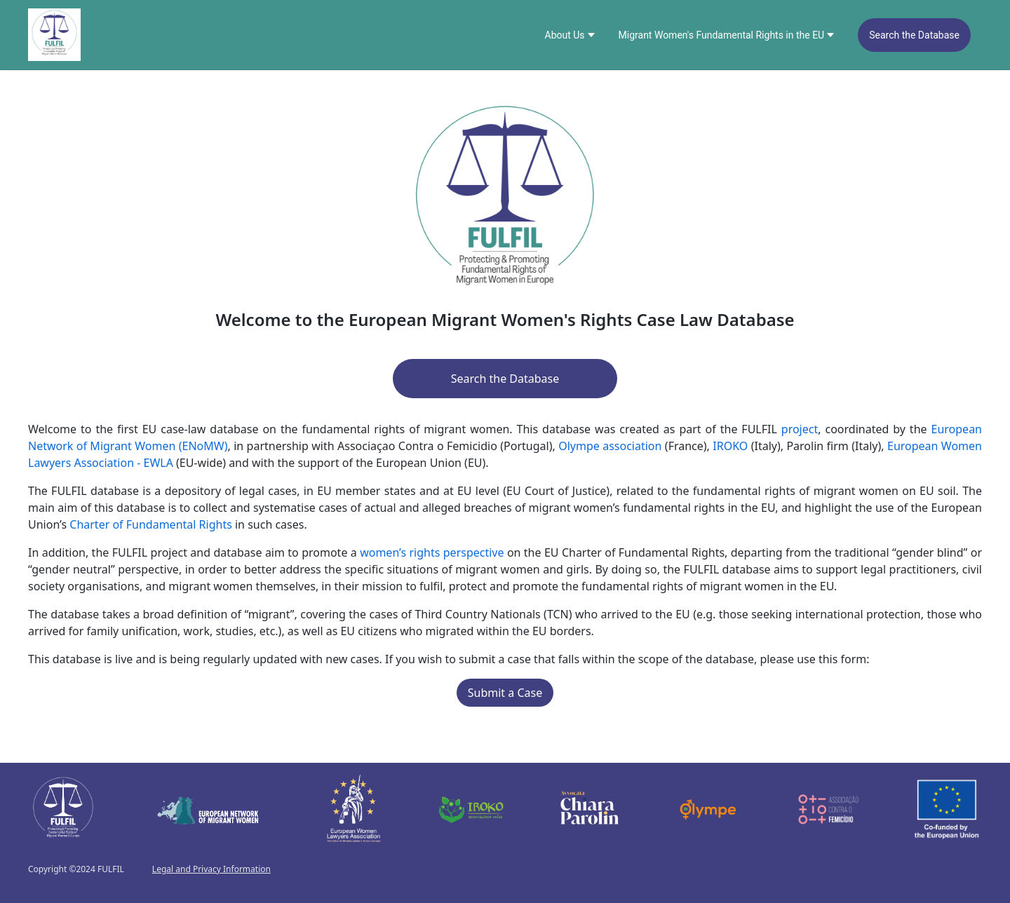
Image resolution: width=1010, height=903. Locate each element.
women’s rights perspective (432, 552)
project (799, 429)
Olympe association (609, 446)
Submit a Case (505, 692)
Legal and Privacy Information (211, 869)
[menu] (758, 35)
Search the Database (914, 35)
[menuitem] (570, 35)
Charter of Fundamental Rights (150, 524)
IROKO (730, 446)
